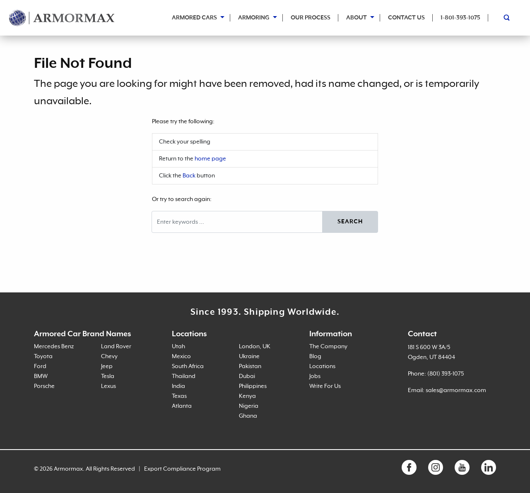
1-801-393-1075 (460, 17)
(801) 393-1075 (445, 374)
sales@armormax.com (456, 390)
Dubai (247, 376)
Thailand (183, 376)
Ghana (248, 416)
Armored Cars (194, 17)
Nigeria (248, 406)
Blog (315, 356)
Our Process (310, 17)
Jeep (107, 366)
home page (210, 159)
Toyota (43, 356)
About (356, 17)
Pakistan (250, 366)
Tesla (107, 376)
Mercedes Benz (54, 346)
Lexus (108, 386)
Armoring (254, 17)
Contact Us (406, 17)
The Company (328, 346)
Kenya (247, 396)
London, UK (254, 346)
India (178, 386)
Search (350, 221)
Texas (179, 396)
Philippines (253, 386)
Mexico (181, 356)
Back (189, 175)
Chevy (109, 356)
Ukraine (249, 356)
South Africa (188, 366)
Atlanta (182, 406)
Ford (40, 366)
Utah (178, 346)
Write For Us (325, 386)
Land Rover (116, 346)
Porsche (44, 386)
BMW (41, 376)
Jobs (314, 376)
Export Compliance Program (182, 469)
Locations (322, 366)
